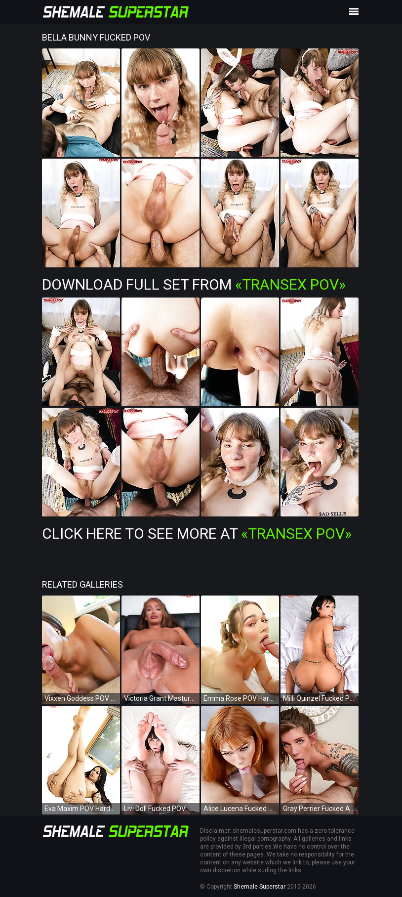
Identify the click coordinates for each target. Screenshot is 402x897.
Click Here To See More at (197, 533)
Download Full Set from (194, 284)
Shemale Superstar (259, 886)
